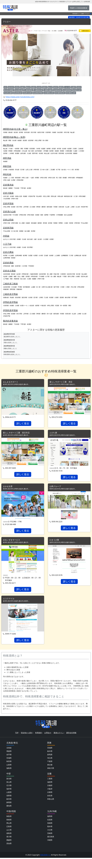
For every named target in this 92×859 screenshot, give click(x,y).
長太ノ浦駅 (21, 276)
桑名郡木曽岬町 (9, 90)
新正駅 (78, 274)
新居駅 (13, 207)
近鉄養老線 (8, 184)
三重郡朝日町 (38, 90)
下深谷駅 (16, 188)
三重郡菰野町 (29, 90)
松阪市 (23, 87)
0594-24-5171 (10, 417)
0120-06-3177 (11, 100)
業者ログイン (59, 734)
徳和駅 (49, 149)
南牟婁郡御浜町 (60, 93)
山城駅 (33, 287)
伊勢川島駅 (30, 215)
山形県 (9, 766)
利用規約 (38, 734)
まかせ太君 (8, 487)
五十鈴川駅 (14, 231)
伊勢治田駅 (80, 287)
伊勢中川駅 (14, 199)
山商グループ (55, 487)
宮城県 (9, 759)
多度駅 (29, 188)
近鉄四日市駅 (7, 215)
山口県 (9, 831)
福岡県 (49, 817)
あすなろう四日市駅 (9, 239)
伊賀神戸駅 (31, 196)
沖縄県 (49, 841)
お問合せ (47, 734)
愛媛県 (9, 841)
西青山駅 (53, 196)
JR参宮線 (7, 166)
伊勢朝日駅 (25, 274)
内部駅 (51, 239)
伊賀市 (79, 87)
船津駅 (51, 151)
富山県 (9, 783)
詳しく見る (22, 424)
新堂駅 (25, 140)
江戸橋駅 (6, 279)
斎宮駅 (50, 223)
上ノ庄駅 (11, 178)
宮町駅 (71, 223)
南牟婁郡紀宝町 (71, 93)
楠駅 (15, 276)
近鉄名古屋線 (9, 270)
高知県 (9, 844)
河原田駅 (48, 132)
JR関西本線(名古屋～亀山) (15, 129)
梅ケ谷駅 (31, 151)
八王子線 (7, 244)
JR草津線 (7, 158)
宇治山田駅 (84, 223)
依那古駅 (61, 207)
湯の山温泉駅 (68, 215)
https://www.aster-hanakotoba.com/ (20, 97)
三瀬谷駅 (80, 149)
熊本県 (49, 827)
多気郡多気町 (58, 90)
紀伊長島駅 (38, 151)
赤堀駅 (19, 239)
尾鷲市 (45, 87)
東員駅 (51, 297)
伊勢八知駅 (6, 180)
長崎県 (49, 824)
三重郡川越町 (48, 90)
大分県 (49, 831)
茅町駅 (38, 207)
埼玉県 (49, 759)
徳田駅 (37, 306)
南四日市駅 (40, 132)
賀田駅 (5, 153)
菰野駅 (46, 215)
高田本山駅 (84, 276)
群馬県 (49, 756)
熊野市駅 (35, 153)
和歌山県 (50, 800)
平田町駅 (31, 266)
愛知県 (9, 807)
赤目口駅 (6, 196)
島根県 (9, 821)
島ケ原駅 (45, 140)
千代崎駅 (41, 276)
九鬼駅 (75, 151)
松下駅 (58, 170)
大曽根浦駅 (68, 151)
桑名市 (28, 87)
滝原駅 (5, 151)
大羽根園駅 (59, 215)
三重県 (82, 13)
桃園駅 (34, 279)
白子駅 (47, 276)
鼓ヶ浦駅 (53, 276)
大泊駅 (29, 153)
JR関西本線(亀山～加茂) (14, 137)
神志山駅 (46, 153)
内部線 (6, 236)
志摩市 (73, 87)
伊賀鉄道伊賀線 (10, 310)
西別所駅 (18, 297)
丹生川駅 (73, 287)
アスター (7, 21)
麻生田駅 (67, 297)
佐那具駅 (31, 140)
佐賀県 (49, 821)
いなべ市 (67, 87)
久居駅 (29, 279)
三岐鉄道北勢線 (10, 294)
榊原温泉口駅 (68, 196)
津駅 (21, 149)
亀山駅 (72, 132)
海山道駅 (84, 274)
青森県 (9, 752)
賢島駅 (13, 258)
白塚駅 (78, 276)
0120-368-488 (10, 525)
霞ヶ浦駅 (50, 274)
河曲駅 (54, 132)
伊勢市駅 (36, 170)
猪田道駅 (49, 207)
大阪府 (49, 790)
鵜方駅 (84, 256)
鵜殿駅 (75, 153)
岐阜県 (9, 800)
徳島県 (9, 834)
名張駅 (12, 196)
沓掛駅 (51, 256)
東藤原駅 (6, 289)
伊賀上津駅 (46, 196)
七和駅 (41, 297)
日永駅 (24, 239)
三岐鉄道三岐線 (10, 283)
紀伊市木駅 (54, 153)
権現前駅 (18, 178)
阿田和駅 (61, 153)
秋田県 (9, 762)
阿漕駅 (26, 149)
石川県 (9, 786)
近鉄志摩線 (8, 252)
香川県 (9, 838)
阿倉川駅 (56, 274)
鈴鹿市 (34, 87)
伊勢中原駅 (14, 223)
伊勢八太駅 (25, 178)
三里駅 (67, 287)
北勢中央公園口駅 (47, 287)
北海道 (9, 749)
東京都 (49, 766)
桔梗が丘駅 (18, 196)
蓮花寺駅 (24, 297)
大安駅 (62, 287)
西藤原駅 (19, 289)
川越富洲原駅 (34, 274)
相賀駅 (57, 151)
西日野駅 (30, 247)
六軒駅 (38, 149)
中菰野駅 (52, 215)
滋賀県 (49, 783)
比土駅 (78, 207)
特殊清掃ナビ (75, 13)
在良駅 (30, 297)
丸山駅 (67, 207)
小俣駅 (66, 223)
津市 (5, 87)
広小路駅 (32, 207)
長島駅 (5, 132)
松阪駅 (43, 149)
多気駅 (54, 149)
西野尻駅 (12, 289)
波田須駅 (23, 153)
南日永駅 (30, 239)
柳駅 (12, 266)
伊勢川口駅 (51, 178)
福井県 (9, 790)
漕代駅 (45, 223)
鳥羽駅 (77, 170)
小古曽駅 (45, 239)
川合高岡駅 (6, 199)
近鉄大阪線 (8, 193)
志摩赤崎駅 (18, 256)
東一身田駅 (63, 306)
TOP (16, 734)
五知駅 (46, 256)
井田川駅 (66, 132)
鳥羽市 (56, 87)
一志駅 (32, 178)
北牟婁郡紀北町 (49, 93)
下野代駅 (23, 188)
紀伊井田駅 (68, 153)
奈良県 (49, 797)
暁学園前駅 (26, 287)
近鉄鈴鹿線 (8, 262)
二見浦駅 (52, 170)
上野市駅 (26, 207)
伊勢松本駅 (22, 215)
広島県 (9, 827)
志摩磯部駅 (64, 256)
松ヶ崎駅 (22, 223)
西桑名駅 (6, 297)
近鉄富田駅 (42, 274)
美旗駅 (25, 196)
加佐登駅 (60, 132)
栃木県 (49, 752)
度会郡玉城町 (8, 93)
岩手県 (9, 756)
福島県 (9, 769)
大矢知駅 (14, 287)
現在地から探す (27, 734)
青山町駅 (39, 196)
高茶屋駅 (32, 149)
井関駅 (37, 178)
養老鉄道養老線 (10, 320)
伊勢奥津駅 (19, 180)
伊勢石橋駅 (82, 196)
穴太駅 (46, 297)
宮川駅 (22, 170)
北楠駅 (10, 276)
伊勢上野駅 (50, 306)
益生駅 (18, 274)
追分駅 (40, 239)
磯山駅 (59, 276)
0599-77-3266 (10, 635)
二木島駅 (11, 153)
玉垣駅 (17, 306)
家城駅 (65, 178)
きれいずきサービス (12, 540)
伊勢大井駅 (43, 178)
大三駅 (75, 196)
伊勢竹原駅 (71, 178)
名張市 (39, 87)
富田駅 (21, 132)
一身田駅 (16, 149)
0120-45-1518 (57, 471)
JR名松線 (7, 174)
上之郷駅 (57, 256)
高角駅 (37, 215)
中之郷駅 (11, 256)
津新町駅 (16, 279)
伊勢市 (17, 87)
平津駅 (20, 287)
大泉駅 (56, 297)
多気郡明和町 (67, 90)
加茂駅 (30, 256)
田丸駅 (17, 170)
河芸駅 (57, 306)
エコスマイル (9, 599)
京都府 (49, 786)
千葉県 (49, 762)
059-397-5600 (10, 468)
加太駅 (14, 140)
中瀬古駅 (43, 306)
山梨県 (9, 793)
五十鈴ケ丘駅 (44, 170)
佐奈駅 (64, 149)
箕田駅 (28, 276)
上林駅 (72, 207)
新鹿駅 (17, 153)
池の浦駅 (27, 231)
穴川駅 (71, 256)
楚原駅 (62, 297)
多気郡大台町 (77, 90)
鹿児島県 (50, 838)
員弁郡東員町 (19, 90)
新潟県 (9, 780)
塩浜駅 (5, 276)
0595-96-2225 (57, 522)
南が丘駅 (23, 279)
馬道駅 (12, 297)
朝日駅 (16, 132)
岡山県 (9, 824)
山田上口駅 (29, 170)
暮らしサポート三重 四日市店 (18, 433)
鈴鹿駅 (12, 306)
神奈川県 (50, 769)
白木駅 (41, 256)
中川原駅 (15, 215)
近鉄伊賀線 (8, 203)
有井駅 (41, 153)
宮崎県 (49, 834)
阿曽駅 (10, 151)
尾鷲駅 (62, 151)
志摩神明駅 (6, 258)
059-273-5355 (57, 417)
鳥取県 (9, 817)
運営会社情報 (71, 734)
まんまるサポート (11, 382)
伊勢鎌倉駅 (79, 178)
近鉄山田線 (8, 219)
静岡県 (9, 803)
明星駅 (55, 223)
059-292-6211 (10, 584)
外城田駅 (11, 170)
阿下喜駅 (74, 297)
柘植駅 (20, 140)
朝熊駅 (21, 231)
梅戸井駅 (56, 287)
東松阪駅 (34, 223)
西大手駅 (19, 207)
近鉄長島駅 (6, 274)
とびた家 (53, 433)
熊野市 (61, 87)
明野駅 (61, 223)
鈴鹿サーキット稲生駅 (27, 306)
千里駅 (64, 276)
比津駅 (13, 180)
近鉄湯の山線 (9, 211)
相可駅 (59, 149)
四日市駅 (33, 132)
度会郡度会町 (18, 93)
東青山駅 (60, 196)
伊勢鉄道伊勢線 (10, 302)
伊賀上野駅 (38, 140)
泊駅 (35, 239)
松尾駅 (36, 256)
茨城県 (49, 749)
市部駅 (55, 207)
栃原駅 (69, 149)
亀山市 (50, 87)
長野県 (9, 797)
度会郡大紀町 (27, 93)
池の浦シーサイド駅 (67, 170)
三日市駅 (24, 266)
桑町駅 (44, 207)
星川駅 (36, 297)
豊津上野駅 (71, 276)
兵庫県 (49, 793)
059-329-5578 (57, 576)
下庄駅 (10, 149)
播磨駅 (10, 188)
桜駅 (41, 215)
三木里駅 (81, 151)
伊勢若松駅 (6, 266)
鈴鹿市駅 (18, 266)
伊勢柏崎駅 (17, 151)
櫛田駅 (40, 223)
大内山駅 (24, 151)
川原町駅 (63, 274)
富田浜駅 (27, 132)
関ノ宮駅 (59, 178)
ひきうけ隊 (54, 540)
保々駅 (38, 287)
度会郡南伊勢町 (38, 93)
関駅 (9, 140)
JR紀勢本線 (8, 145)
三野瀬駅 (45, 151)
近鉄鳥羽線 (8, 227)
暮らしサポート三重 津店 (62, 382)
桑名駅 (10, 132)
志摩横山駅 (77, 256)
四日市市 (11, 87)
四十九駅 (49, 314)
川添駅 (75, 149)
